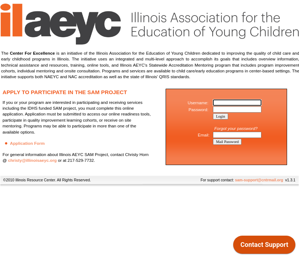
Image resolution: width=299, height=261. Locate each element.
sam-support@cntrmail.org (259, 180)
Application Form (27, 143)
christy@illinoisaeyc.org (32, 160)
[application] (264, 246)
